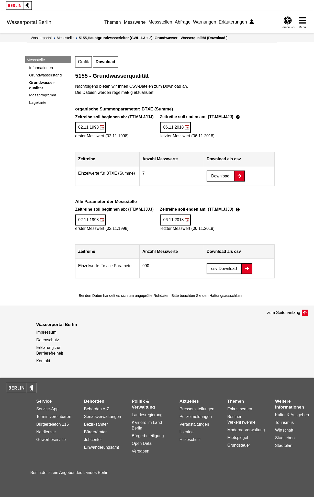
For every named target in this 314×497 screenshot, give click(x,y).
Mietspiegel (237, 437)
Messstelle (65, 38)
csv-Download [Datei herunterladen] (224, 268)
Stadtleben (285, 438)
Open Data (141, 443)
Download (105, 62)
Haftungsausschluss (225, 295)
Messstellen (160, 22)
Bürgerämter (95, 432)
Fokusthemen (239, 409)
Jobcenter (93, 439)
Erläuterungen (233, 22)
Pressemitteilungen (197, 409)
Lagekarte (38, 102)
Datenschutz (47, 340)
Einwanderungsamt (101, 447)
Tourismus (284, 422)
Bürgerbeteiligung (148, 436)
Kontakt (43, 361)
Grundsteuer (238, 445)
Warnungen (204, 22)
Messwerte (134, 22)
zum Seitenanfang (283, 312)
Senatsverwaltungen (102, 416)
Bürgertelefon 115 (52, 424)
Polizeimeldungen (196, 416)
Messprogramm (42, 95)
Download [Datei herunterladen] (220, 176)
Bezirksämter (96, 424)
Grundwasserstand (45, 75)
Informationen (41, 67)
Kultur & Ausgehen (292, 415)
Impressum (46, 332)
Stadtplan (284, 445)
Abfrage (182, 22)
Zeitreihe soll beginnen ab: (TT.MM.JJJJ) (158, 117)
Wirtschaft (284, 430)
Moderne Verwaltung (246, 430)
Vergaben (140, 451)
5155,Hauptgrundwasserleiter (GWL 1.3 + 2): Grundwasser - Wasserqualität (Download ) (153, 38)
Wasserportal (41, 38)
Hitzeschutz (190, 439)
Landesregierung (147, 415)
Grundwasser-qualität (42, 85)
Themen (112, 22)
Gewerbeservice (51, 439)
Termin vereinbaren (53, 416)
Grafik (83, 62)
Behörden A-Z (96, 409)
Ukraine (187, 432)
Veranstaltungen (194, 424)
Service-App (47, 409)
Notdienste (46, 432)
